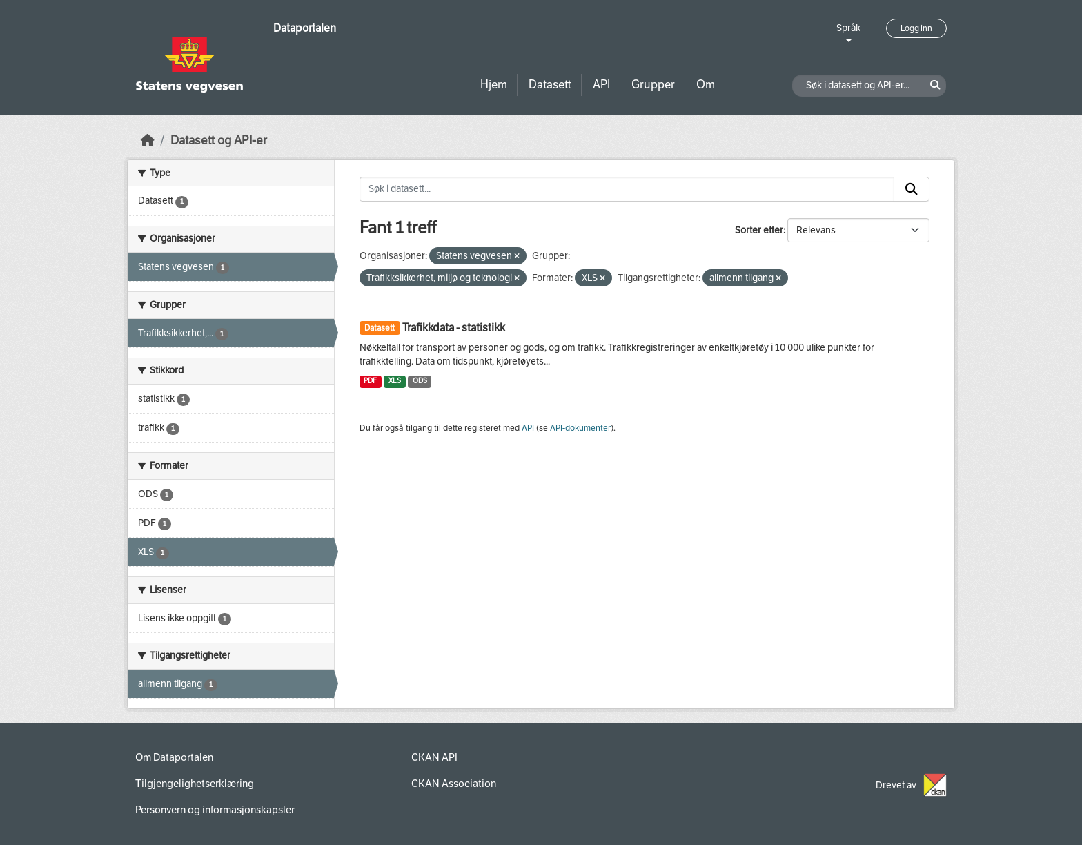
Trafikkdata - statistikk (453, 327)
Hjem (493, 84)
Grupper (653, 84)
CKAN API (434, 757)
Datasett (550, 84)
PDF (370, 380)
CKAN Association (453, 783)
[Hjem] (148, 140)
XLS (394, 380)
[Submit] (911, 189)
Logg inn (916, 28)
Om (705, 84)
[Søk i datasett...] (627, 189)
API (601, 84)
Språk (848, 28)
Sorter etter (759, 230)
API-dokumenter (580, 428)
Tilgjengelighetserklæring (194, 783)
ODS (420, 380)
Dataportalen (304, 28)
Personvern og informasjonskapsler (215, 810)
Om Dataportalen (174, 757)
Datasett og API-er (218, 140)
